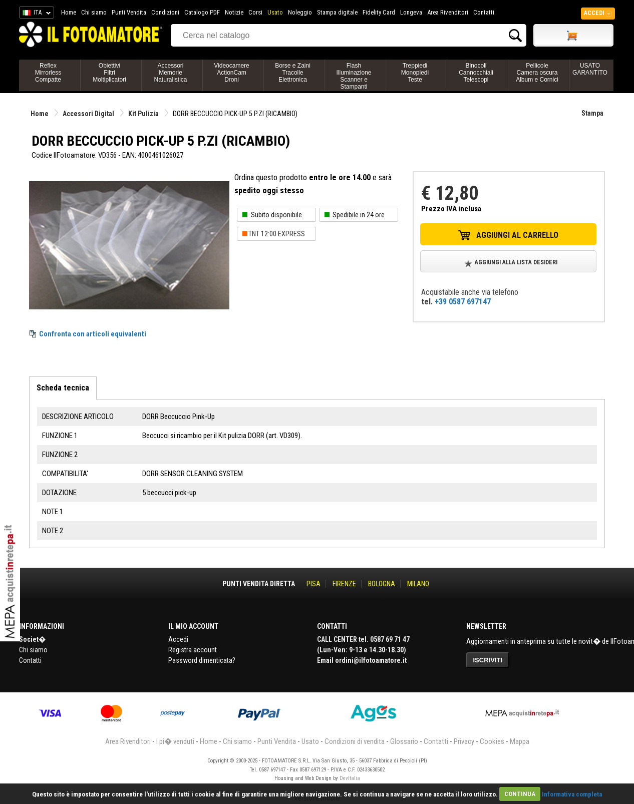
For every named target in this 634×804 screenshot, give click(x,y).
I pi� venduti (175, 741)
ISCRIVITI (488, 660)
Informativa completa (572, 793)
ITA (35, 14)
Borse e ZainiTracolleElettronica (292, 72)
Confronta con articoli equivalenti (92, 333)
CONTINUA (519, 793)
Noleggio (300, 12)
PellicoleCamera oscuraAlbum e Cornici (537, 72)
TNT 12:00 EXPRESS (276, 234)
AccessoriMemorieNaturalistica (170, 72)
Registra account (192, 650)
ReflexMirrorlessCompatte (48, 72)
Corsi (255, 12)
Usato (275, 12)
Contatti (483, 12)
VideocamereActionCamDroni (231, 72)
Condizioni (165, 12)
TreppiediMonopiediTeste (415, 72)
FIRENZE (344, 584)
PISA (313, 584)
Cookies (492, 741)
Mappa (519, 741)
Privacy (464, 741)
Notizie (234, 12)
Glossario (404, 741)
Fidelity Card (379, 12)
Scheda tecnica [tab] (63, 387)
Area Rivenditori (447, 12)
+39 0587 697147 (463, 301)
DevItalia (350, 778)
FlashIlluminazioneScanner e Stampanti (353, 76)
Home (68, 12)
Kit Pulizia (143, 114)
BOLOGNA (381, 584)
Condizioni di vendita (355, 741)
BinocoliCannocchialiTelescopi (476, 72)
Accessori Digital (88, 114)
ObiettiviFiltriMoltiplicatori (109, 72)
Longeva (411, 12)
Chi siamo (94, 12)
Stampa (592, 113)
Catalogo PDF (202, 12)
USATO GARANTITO (589, 69)
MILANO (418, 584)
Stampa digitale (337, 12)
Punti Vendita (129, 12)
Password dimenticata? (201, 660)
